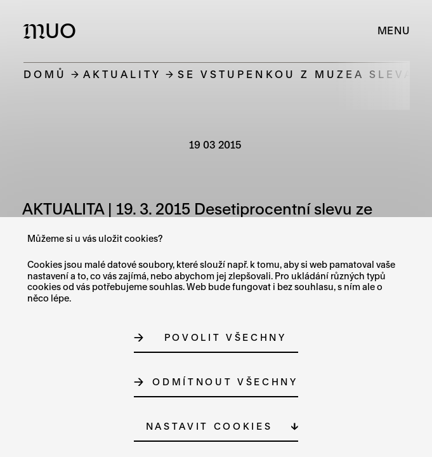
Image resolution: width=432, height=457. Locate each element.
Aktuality (122, 74)
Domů (45, 74)
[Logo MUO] (52, 30)
